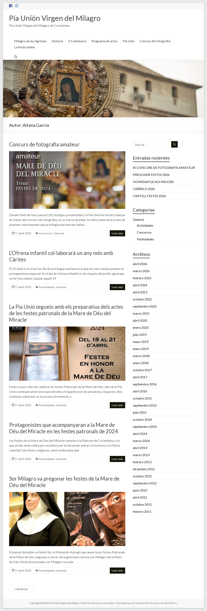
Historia (57, 41)
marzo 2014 (141, 441)
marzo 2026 (141, 271)
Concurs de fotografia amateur (44, 144)
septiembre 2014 (145, 426)
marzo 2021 (141, 313)
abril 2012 (140, 497)
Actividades (145, 225)
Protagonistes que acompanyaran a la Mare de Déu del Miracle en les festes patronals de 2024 (63, 428)
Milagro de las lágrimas (30, 41)
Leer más (117, 233)
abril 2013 (140, 448)
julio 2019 (140, 334)
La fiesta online (24, 47)
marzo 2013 (141, 455)
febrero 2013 (142, 462)
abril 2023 (140, 292)
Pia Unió (128, 41)
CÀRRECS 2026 (144, 189)
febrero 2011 (142, 511)
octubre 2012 (142, 476)
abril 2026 (140, 264)
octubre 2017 (142, 370)
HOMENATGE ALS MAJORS (153, 182)
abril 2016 (140, 391)
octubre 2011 (142, 504)
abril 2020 (140, 320)
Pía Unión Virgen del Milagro (55, 18)
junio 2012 (140, 490)
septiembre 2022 (145, 306)
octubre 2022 (142, 299)
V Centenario (77, 41)
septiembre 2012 (145, 483)
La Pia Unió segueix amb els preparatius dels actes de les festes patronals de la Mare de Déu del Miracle (66, 313)
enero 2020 (141, 327)
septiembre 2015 (145, 405)
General (59, 233)
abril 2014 (140, 434)
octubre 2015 (142, 398)
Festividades (47, 287)
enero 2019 (141, 349)
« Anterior (21, 589)
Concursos (46, 233)
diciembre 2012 (144, 469)
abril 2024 (140, 285)
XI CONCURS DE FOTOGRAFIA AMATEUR (164, 167)
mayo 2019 (140, 342)
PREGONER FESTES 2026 (151, 175)
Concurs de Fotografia (154, 41)
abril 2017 (140, 377)
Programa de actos (104, 41)
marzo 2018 (141, 356)
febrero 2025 (142, 278)
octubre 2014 (142, 419)
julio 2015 (140, 412)
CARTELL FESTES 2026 (149, 196)
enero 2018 (141, 363)
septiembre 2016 (145, 384)
